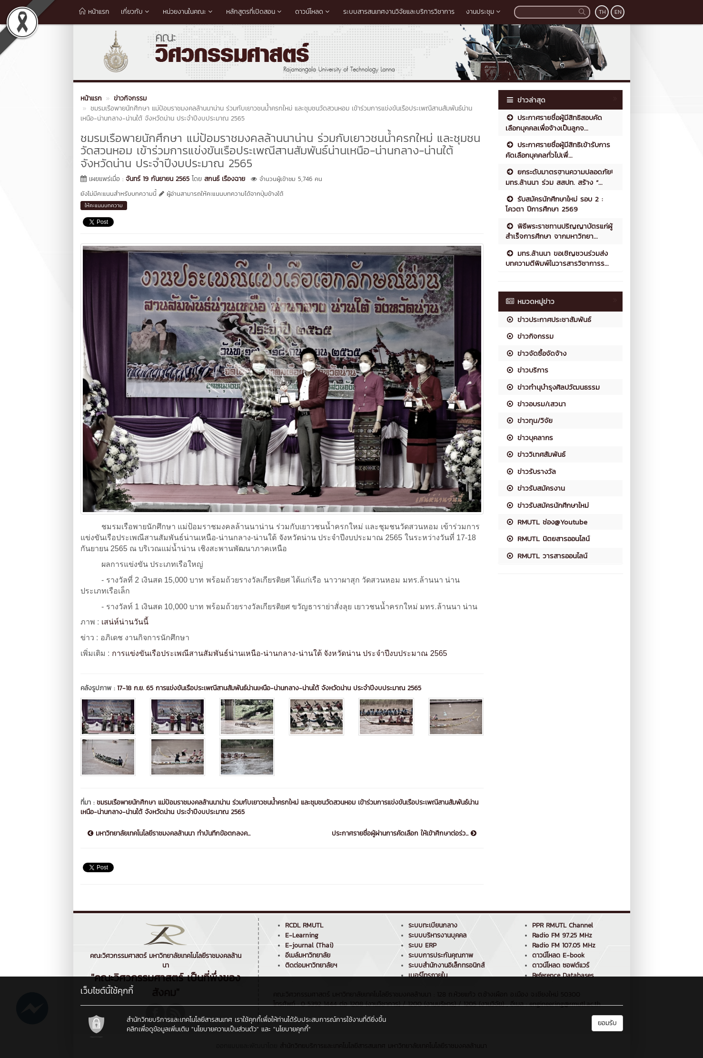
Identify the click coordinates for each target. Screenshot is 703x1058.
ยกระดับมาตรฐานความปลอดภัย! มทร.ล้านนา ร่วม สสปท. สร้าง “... (559, 176)
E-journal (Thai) (309, 945)
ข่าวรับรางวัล (530, 471)
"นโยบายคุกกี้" (292, 1029)
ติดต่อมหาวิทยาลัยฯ (311, 965)
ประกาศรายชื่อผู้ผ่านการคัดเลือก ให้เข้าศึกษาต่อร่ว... (404, 833)
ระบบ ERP (422, 945)
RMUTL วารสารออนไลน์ (546, 555)
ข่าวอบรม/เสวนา (535, 403)
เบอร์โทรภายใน (427, 975)
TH (602, 12)
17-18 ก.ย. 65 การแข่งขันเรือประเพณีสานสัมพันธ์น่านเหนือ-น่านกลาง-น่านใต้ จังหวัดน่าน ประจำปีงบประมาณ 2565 (269, 688)
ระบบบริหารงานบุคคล (437, 935)
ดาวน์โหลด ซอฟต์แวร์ (560, 965)
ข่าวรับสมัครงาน (535, 488)
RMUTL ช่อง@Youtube (546, 521)
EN (618, 12)
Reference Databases (563, 975)
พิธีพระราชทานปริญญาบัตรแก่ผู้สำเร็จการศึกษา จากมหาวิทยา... (559, 231)
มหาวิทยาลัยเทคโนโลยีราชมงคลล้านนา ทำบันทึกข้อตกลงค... (169, 833)
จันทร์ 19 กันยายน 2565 (157, 179)
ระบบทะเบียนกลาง (432, 925)
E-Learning (301, 935)
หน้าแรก (94, 12)
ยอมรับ (607, 1023)
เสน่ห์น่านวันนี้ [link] (125, 622)
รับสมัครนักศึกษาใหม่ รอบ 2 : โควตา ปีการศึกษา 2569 (554, 203)
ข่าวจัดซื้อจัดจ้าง (535, 353)
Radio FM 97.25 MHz (562, 935)
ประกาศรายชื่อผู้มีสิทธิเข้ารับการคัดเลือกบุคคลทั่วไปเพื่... (557, 149)
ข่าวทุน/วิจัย (529, 420)
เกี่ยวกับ (136, 12)
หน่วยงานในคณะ (189, 12)
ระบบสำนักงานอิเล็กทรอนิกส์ (446, 965)
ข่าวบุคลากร (529, 437)
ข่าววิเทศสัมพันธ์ (535, 454)
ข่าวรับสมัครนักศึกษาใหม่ (547, 505)
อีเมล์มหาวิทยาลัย (307, 955)
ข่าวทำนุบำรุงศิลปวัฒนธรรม (552, 387)
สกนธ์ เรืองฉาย (224, 179)
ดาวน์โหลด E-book (558, 955)
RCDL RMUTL (304, 925)
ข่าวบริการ (526, 369)
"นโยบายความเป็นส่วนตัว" (225, 1029)
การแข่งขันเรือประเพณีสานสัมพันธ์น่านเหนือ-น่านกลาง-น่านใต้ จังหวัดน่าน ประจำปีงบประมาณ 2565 (279, 653)
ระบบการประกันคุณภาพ (440, 955)
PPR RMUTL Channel (562, 925)
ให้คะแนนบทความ (104, 205)
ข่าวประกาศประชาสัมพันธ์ (548, 319)
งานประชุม (484, 12)
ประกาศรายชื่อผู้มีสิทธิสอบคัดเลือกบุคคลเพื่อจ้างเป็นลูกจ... (553, 122)
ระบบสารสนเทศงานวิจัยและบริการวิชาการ (399, 12)
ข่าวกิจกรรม (529, 336)
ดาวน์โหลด (313, 12)
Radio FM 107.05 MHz (563, 945)
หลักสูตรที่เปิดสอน (255, 12)
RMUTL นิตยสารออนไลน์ (547, 538)
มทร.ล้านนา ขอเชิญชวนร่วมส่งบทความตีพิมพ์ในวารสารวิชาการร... (557, 258)
